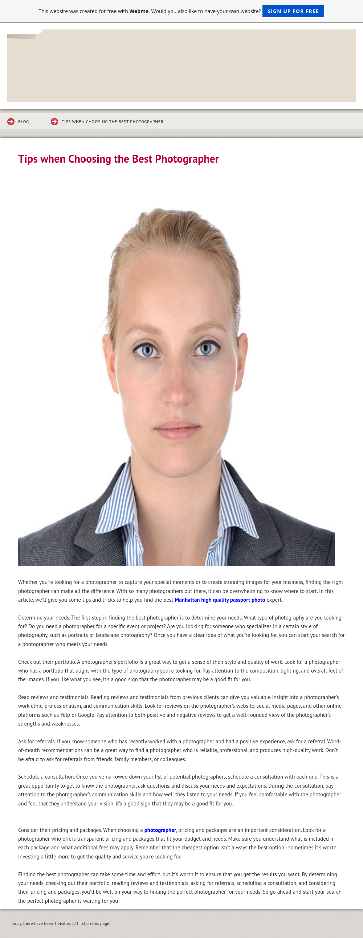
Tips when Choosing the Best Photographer (112, 121)
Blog (23, 121)
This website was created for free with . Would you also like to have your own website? (182, 11)
